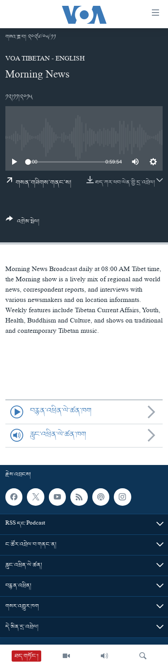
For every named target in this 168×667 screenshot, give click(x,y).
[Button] (22, 223)
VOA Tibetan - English (45, 59)
